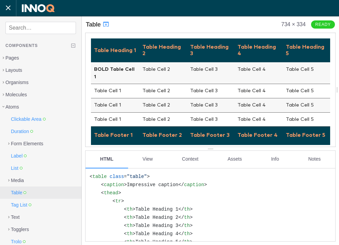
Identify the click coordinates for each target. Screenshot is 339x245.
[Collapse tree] (73, 45)
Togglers (20, 229)
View (147, 159)
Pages (12, 58)
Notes (314, 159)
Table (98, 24)
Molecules (16, 94)
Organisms (17, 82)
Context (190, 159)
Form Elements (27, 143)
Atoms (12, 107)
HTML (106, 159)
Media (17, 180)
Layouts (13, 70)
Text (15, 217)
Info (275, 159)
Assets (235, 159)
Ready (323, 24)
